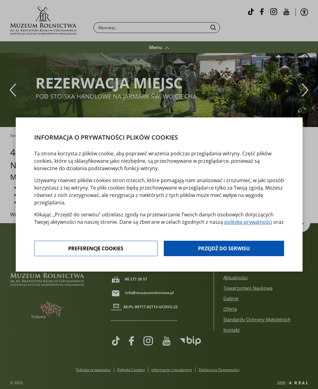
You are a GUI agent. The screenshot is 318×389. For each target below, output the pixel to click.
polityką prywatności (248, 222)
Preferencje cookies (95, 248)
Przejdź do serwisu (224, 248)
